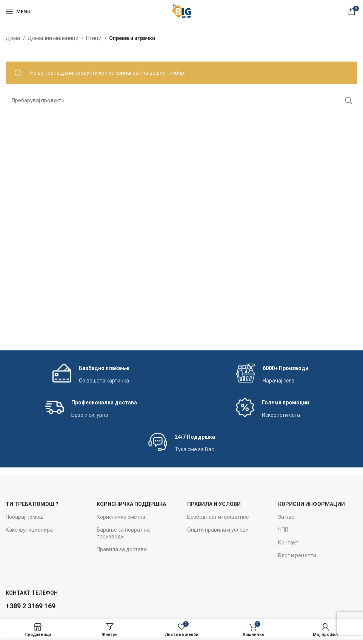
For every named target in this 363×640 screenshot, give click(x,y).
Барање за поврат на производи (123, 533)
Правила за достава (122, 549)
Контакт (288, 543)
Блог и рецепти (297, 555)
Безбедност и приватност (219, 517)
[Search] (181, 100)
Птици (94, 38)
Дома (13, 38)
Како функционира (29, 530)
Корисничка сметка (121, 517)
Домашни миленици (54, 38)
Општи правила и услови (218, 530)
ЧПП (283, 530)
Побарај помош (24, 517)
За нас (286, 517)
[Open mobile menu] (18, 11)
